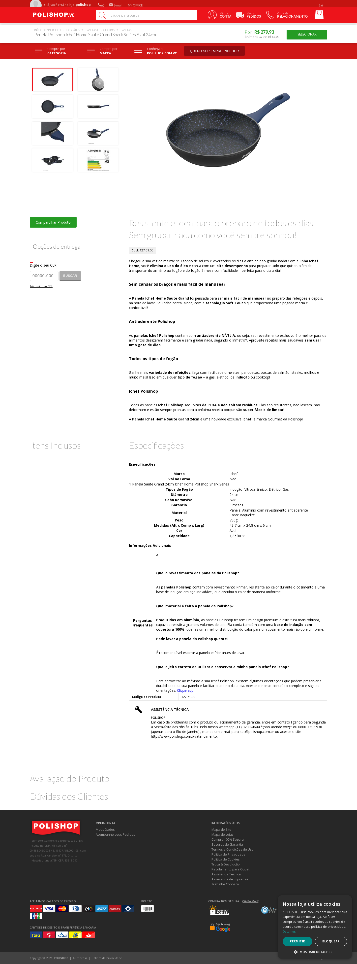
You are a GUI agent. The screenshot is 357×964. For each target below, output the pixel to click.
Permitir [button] (297, 941)
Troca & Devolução (225, 864)
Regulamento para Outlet (230, 869)
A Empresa (80, 958)
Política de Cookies (225, 859)
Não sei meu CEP (41, 286)
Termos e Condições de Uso (232, 849)
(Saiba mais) (250, 901)
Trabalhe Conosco (225, 884)
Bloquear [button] (331, 941)
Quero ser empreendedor (214, 51)
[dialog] (315, 927)
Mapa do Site (221, 829)
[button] (315, 951)
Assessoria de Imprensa (229, 879)
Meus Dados (105, 829)
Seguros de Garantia (227, 844)
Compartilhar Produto (53, 222)
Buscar (70, 275)
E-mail (115, 5)
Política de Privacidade (228, 854)
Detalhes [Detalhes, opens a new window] (289, 932)
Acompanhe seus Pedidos (115, 834)
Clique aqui (185, 690)
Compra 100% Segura (227, 839)
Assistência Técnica (226, 874)
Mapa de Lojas (222, 834)
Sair (322, 5)
